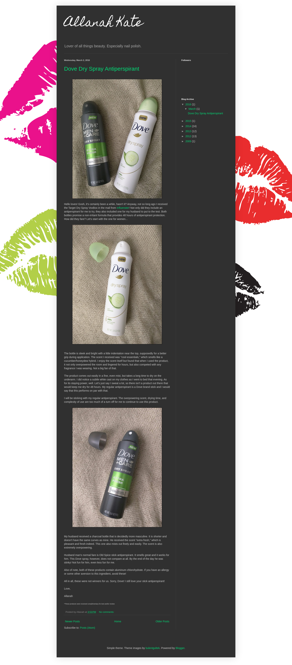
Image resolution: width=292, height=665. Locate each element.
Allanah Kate (103, 24)
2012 (188, 136)
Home (117, 621)
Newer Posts (72, 621)
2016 (188, 104)
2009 (188, 141)
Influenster (123, 207)
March (192, 108)
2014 (188, 126)
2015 (188, 120)
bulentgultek (153, 648)
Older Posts (162, 621)
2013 (188, 131)
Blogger (180, 648)
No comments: (107, 612)
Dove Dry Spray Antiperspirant (101, 69)
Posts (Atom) (87, 627)
